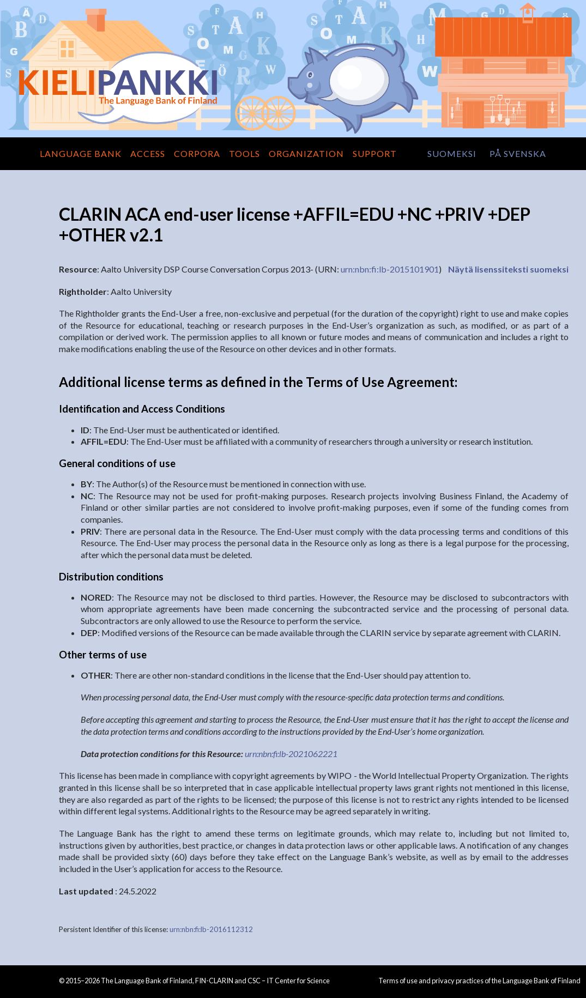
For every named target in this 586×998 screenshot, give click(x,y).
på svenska (518, 153)
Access (147, 153)
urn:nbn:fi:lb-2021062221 (291, 753)
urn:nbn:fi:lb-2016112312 (211, 929)
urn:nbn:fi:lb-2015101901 (390, 269)
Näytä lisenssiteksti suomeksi (508, 269)
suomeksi (451, 153)
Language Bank (81, 153)
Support (375, 153)
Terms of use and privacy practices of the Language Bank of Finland (479, 980)
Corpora (197, 153)
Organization (306, 153)
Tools (244, 153)
